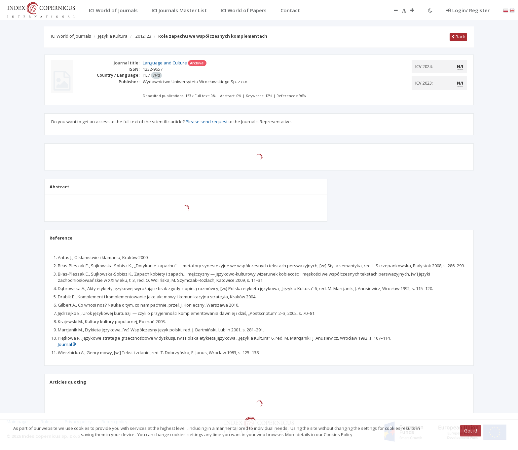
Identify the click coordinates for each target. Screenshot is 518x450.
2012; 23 (143, 36)
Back (458, 37)
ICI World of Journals (71, 36)
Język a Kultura (113, 36)
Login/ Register (468, 10)
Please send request (207, 122)
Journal (67, 344)
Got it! (470, 431)
